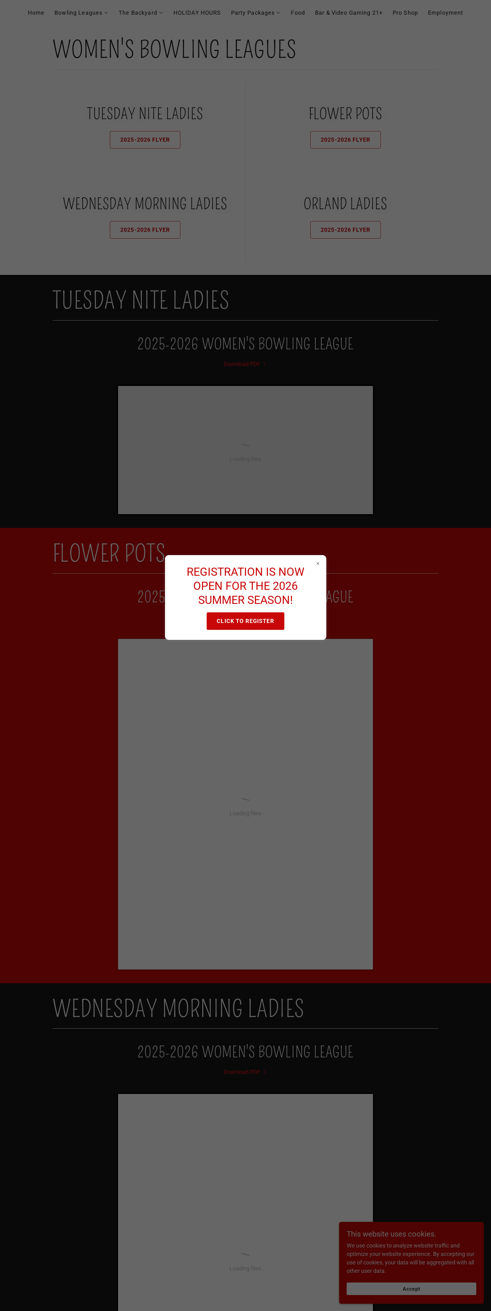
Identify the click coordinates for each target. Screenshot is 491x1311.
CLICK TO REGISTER (245, 621)
